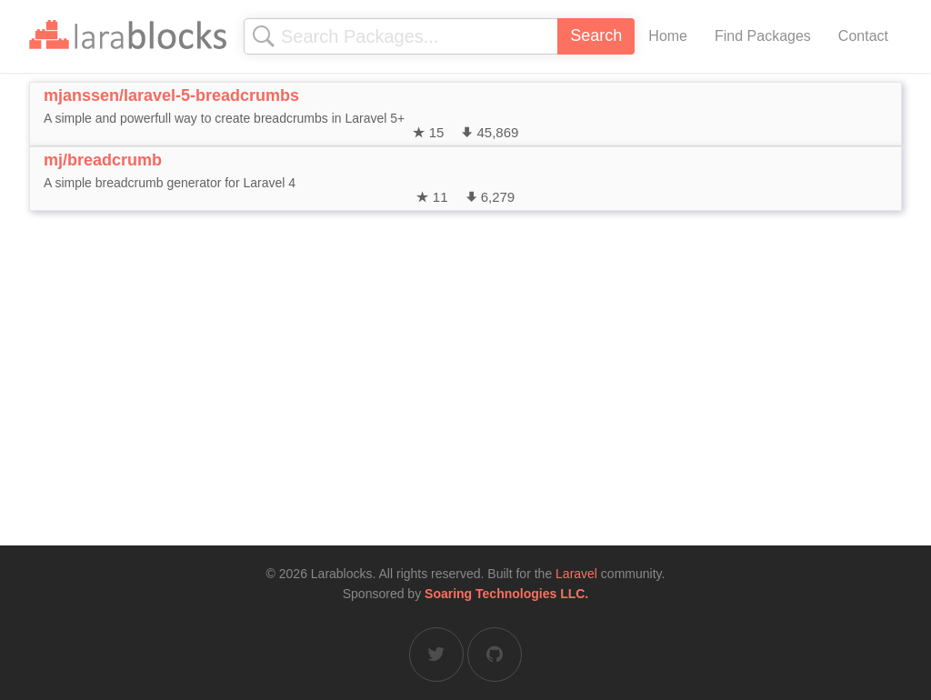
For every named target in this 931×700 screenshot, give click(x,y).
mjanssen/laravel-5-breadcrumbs (171, 95)
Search (596, 35)
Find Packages (763, 36)
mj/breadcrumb (103, 160)
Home (667, 36)
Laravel (576, 573)
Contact (863, 36)
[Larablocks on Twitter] (436, 654)
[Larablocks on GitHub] (494, 654)
